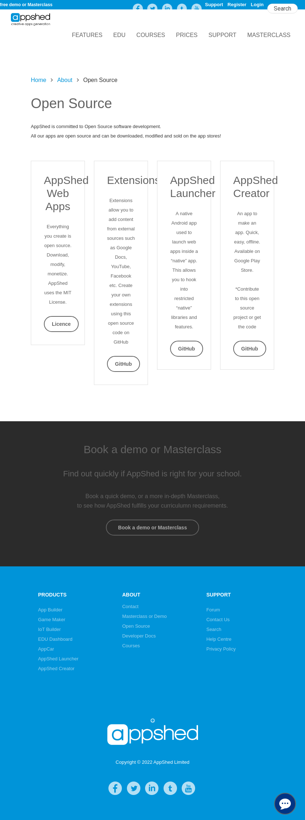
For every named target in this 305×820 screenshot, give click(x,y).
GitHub (123, 364)
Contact (130, 606)
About (65, 80)
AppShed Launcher (58, 658)
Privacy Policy (221, 649)
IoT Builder (49, 629)
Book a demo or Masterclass (152, 527)
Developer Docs (139, 636)
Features (87, 35)
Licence (61, 324)
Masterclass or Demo (144, 616)
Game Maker (51, 619)
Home (38, 80)
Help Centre (218, 639)
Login (257, 4)
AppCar (46, 649)
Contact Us (218, 619)
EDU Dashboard (55, 639)
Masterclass (268, 35)
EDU (119, 35)
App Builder (50, 609)
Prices (187, 35)
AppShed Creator (56, 668)
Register (236, 4)
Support (214, 4)
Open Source (136, 626)
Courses (150, 35)
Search (213, 629)
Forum (213, 609)
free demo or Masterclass (26, 4)
